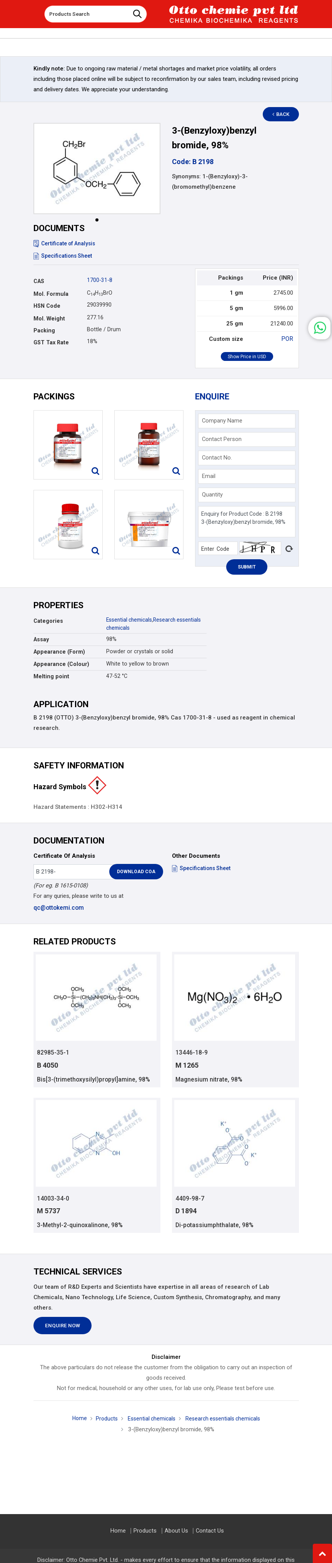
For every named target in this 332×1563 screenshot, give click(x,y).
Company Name (222, 420)
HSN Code (46, 306)
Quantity (212, 494)
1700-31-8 (99, 280)
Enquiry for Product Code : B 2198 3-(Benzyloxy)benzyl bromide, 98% (246, 521)
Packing (44, 330)
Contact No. (217, 457)
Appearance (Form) (59, 652)
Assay (41, 639)
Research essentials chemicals (224, 1419)
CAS (38, 281)
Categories (48, 621)
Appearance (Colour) (61, 664)
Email (208, 476)
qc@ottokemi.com (58, 907)
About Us (176, 1531)
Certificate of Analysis (65, 243)
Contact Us (209, 1531)
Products (103, 1419)
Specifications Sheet (63, 256)
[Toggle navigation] (33, 11)
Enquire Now (62, 1327)
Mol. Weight (49, 318)
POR (287, 338)
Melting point (51, 676)
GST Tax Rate (51, 342)
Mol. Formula (50, 294)
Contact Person (222, 439)
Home (75, 1419)
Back (283, 114)
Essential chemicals (130, 620)
